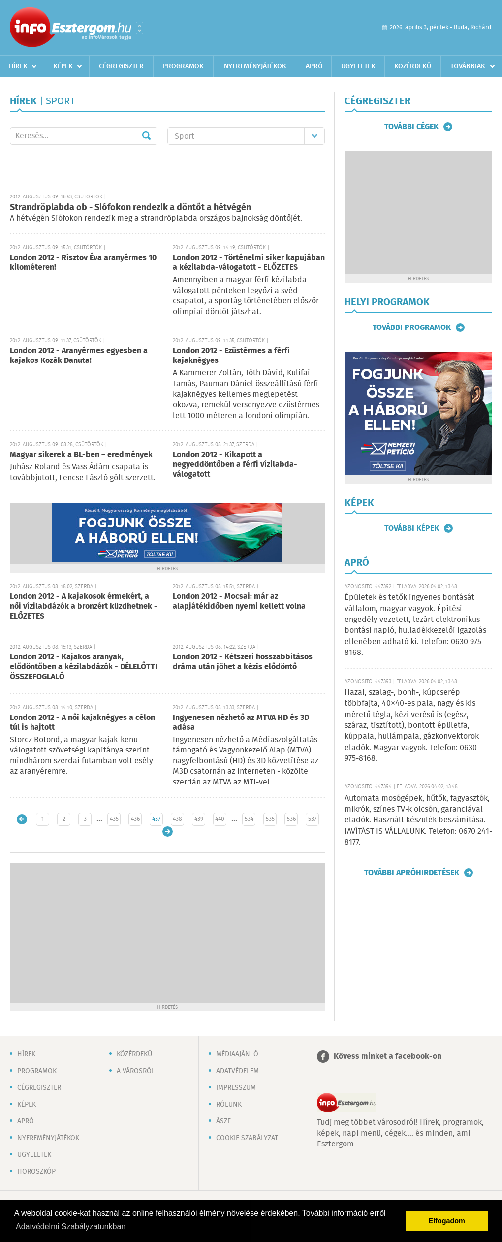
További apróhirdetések (411, 872)
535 (270, 819)
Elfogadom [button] (447, 1221)
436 (135, 819)
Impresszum (236, 1087)
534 (249, 819)
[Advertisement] (167, 932)
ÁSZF (223, 1121)
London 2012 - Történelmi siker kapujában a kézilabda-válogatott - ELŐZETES (249, 263)
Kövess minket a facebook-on (387, 1056)
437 (156, 819)
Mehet (146, 136)
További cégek (411, 126)
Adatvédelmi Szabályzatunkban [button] (71, 1226)
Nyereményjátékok (255, 66)
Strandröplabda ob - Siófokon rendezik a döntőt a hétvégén (130, 208)
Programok (183, 66)
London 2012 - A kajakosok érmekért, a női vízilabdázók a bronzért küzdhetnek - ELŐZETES (83, 606)
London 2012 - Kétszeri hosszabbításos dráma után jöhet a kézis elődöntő (243, 662)
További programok (412, 327)
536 (291, 819)
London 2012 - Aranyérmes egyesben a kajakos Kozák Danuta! (79, 356)
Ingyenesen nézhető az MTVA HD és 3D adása (241, 723)
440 (219, 819)
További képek (411, 528)
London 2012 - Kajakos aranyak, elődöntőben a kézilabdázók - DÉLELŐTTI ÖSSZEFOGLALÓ (83, 667)
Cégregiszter (121, 66)
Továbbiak (467, 66)
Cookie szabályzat (247, 1138)
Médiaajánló (237, 1054)
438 (177, 819)
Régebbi (167, 831)
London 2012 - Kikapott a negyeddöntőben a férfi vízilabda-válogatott (235, 465)
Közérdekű (412, 66)
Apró (314, 66)
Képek (63, 66)
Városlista (139, 28)
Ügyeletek (358, 66)
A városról (136, 1071)
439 (198, 819)
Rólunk (229, 1104)
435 (114, 819)
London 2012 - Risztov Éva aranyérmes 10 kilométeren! (83, 263)
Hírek (18, 66)
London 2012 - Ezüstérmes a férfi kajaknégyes (231, 356)
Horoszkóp (36, 1171)
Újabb (22, 819)
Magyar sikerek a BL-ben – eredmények (81, 455)
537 (312, 819)
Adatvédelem (237, 1071)
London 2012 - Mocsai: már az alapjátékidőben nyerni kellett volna (239, 601)
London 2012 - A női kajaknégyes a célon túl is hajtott (82, 723)
